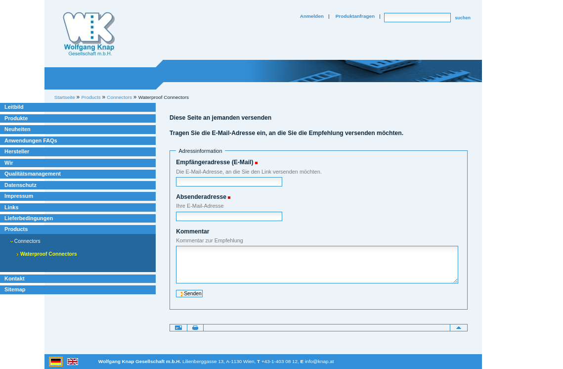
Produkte (16, 118)
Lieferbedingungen (28, 218)
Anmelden (312, 16)
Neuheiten (17, 129)
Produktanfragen (355, 16)
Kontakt (14, 278)
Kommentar (192, 231)
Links (11, 207)
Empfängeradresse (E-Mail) (214, 162)
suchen (463, 17)
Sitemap (14, 289)
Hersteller (16, 151)
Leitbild (14, 107)
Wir (8, 163)
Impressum (18, 196)
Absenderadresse (201, 196)
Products (16, 229)
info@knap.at (319, 361)
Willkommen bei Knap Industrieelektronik (89, 34)
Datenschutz (20, 185)
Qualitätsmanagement (32, 174)
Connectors (25, 241)
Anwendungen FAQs (30, 140)
